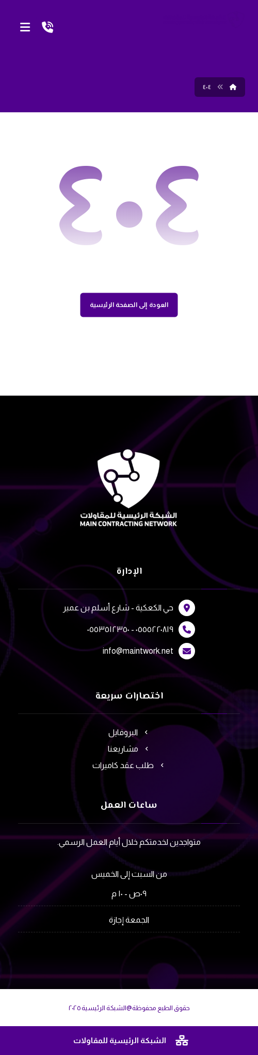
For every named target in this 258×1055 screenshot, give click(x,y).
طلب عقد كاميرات (129, 765)
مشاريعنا (129, 748)
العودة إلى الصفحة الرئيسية (129, 305)
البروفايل (129, 732)
